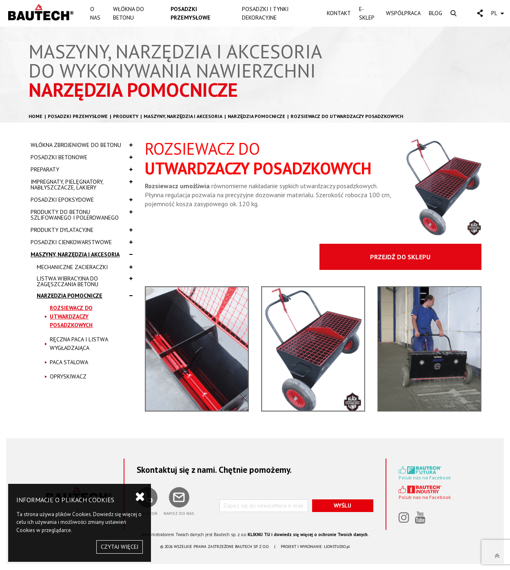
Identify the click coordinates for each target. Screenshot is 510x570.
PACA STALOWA (69, 362)
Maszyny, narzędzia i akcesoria (183, 116)
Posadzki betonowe (82, 157)
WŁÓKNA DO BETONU (128, 13)
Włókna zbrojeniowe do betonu (82, 145)
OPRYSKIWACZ (68, 376)
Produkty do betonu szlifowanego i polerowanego (82, 214)
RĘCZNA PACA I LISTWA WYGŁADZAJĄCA (79, 344)
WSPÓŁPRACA (403, 13)
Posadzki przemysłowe (78, 116)
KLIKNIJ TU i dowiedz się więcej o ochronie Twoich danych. (308, 534)
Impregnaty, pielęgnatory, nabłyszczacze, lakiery (82, 184)
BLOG (435, 13)
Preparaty (82, 169)
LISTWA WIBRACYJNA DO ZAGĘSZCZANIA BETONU (85, 281)
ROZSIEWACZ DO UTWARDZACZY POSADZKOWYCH (346, 116)
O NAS (95, 13)
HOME (35, 116)
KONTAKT (339, 13)
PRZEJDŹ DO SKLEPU (400, 257)
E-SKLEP (367, 13)
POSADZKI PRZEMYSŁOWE (191, 13)
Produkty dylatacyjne (82, 230)
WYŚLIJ (342, 505)
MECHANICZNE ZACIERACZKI (85, 267)
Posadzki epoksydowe (82, 200)
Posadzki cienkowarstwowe (82, 242)
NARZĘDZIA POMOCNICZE (256, 116)
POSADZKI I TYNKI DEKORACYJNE (265, 13)
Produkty (125, 116)
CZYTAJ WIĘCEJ (119, 546)
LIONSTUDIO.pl (337, 546)
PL (497, 13)
